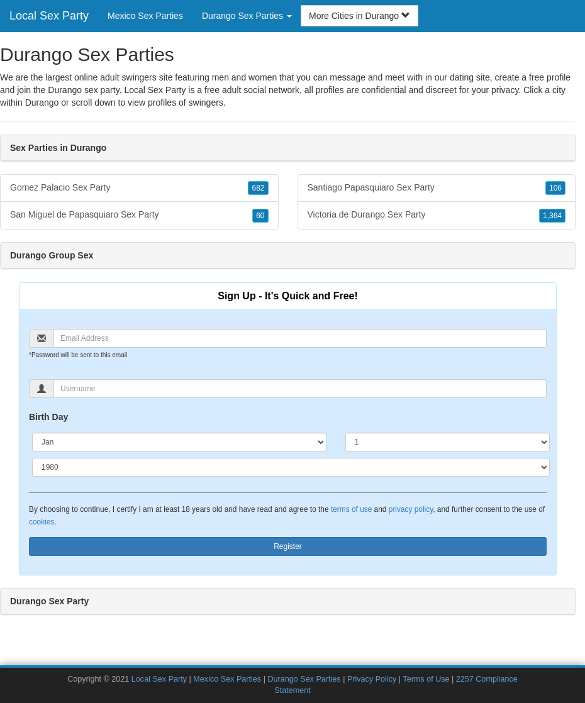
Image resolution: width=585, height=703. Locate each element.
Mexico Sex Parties (145, 16)
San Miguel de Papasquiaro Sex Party (139, 215)
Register (288, 546)
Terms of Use (426, 679)
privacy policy (411, 509)
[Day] (447, 442)
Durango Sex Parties (303, 679)
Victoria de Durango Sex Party (437, 215)
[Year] (291, 467)
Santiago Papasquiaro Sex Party (437, 188)
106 (555, 188)
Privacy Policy (371, 679)
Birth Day (48, 417)
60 (260, 215)
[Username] (300, 388)
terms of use (351, 509)
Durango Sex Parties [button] (247, 16)
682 (258, 188)
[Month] (179, 442)
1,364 (552, 215)
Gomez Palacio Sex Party (139, 188)
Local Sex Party (49, 15)
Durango (42, 102)
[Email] (300, 338)
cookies (41, 522)
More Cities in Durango (359, 16)
